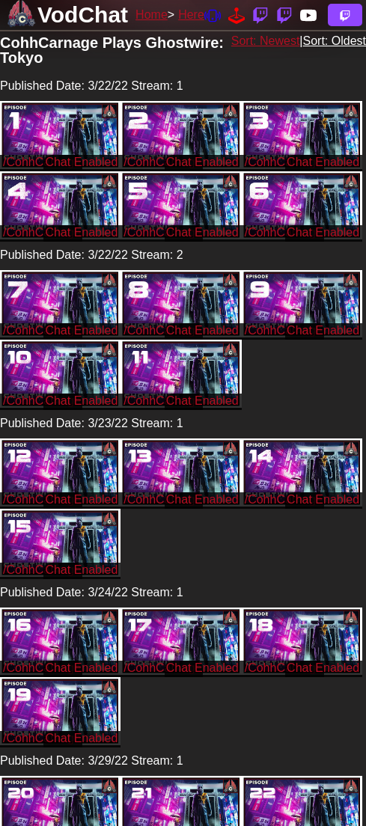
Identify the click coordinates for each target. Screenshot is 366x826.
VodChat (82, 14)
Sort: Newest (265, 40)
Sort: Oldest (334, 40)
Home (151, 14)
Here (191, 14)
